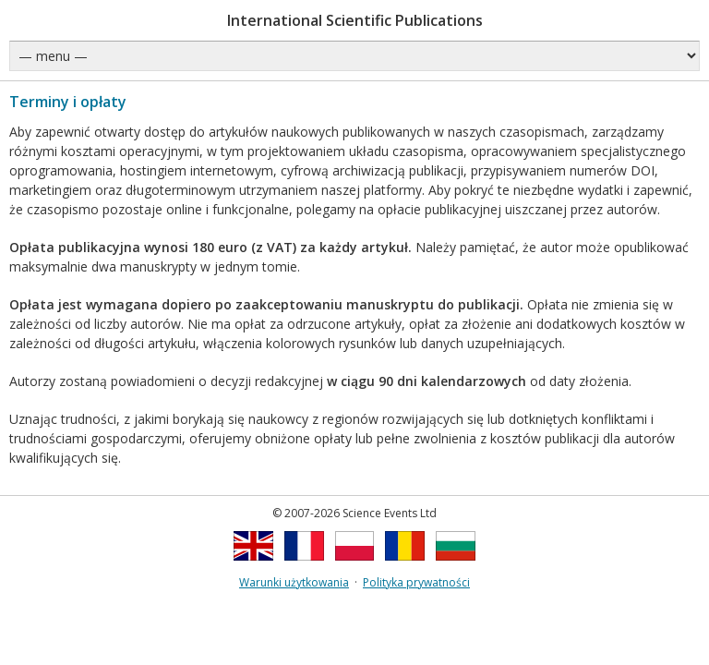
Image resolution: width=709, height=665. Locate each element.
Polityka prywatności (416, 582)
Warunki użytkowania (294, 582)
